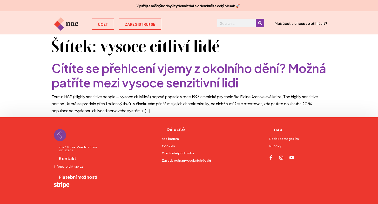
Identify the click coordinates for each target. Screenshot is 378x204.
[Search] (260, 23)
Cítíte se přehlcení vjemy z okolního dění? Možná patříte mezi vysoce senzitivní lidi (189, 74)
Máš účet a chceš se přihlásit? (301, 23)
